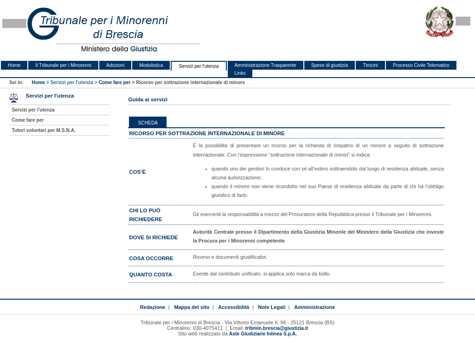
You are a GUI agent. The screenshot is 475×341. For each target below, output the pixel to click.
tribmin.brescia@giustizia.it (276, 328)
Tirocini (370, 65)
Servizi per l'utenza (198, 66)
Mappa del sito (191, 307)
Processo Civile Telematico (421, 65)
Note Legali (271, 307)
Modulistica (151, 65)
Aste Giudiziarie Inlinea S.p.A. (263, 333)
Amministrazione (314, 307)
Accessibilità (233, 307)
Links (240, 73)
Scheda (148, 122)
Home (14, 65)
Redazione (153, 307)
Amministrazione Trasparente (265, 65)
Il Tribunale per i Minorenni (63, 65)
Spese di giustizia (329, 65)
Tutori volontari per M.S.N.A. (43, 130)
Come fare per (115, 82)
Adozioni (115, 65)
